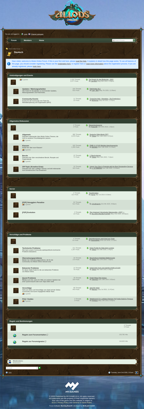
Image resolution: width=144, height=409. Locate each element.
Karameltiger (95, 240)
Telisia (94, 136)
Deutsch (18, 52)
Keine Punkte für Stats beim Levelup (102, 248)
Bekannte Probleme (30, 268)
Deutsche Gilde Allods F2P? (99, 134)
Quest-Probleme (29, 278)
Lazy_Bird (95, 90)
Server (12, 189)
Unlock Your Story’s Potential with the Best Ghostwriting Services (111, 166)
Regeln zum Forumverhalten (34, 335)
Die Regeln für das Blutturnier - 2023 (101, 79)
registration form (64, 64)
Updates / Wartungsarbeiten (34, 89)
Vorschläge (27, 288)
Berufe (25, 156)
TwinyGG (95, 279)
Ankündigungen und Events (21, 75)
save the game (95, 288)
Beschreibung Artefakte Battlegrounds (102, 258)
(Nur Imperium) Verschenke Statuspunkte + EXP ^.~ (107, 212)
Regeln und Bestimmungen (21, 321)
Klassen (25, 146)
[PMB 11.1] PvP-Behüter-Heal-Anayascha (104, 145)
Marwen (94, 289)
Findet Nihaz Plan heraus (98, 278)
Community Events (30, 99)
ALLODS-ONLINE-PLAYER (101, 214)
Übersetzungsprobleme (32, 258)
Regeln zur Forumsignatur (33, 341)
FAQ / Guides (27, 299)
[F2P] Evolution (28, 212)
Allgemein (26, 135)
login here (37, 66)
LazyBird (94, 81)
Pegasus (95, 300)
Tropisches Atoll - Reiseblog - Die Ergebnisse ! (105, 99)
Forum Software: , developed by (72, 406)
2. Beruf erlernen (95, 155)
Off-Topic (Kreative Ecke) (32, 167)
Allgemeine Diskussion (19, 121)
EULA (54, 403)
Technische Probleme (31, 248)
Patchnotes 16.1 (95, 89)
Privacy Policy (63, 403)
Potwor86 (94, 127)
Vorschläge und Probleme (20, 234)
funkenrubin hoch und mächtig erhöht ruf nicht (105, 268)
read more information (94, 64)
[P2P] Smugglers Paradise (33, 202)
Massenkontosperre (95, 125)
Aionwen (95, 147)
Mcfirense (95, 100)
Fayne (93, 194)
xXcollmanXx (96, 204)
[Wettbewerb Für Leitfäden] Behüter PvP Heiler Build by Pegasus (111, 299)
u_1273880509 (97, 168)
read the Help (81, 61)
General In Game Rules (82, 403)
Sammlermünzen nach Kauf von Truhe (102, 238)
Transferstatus (93, 193)
